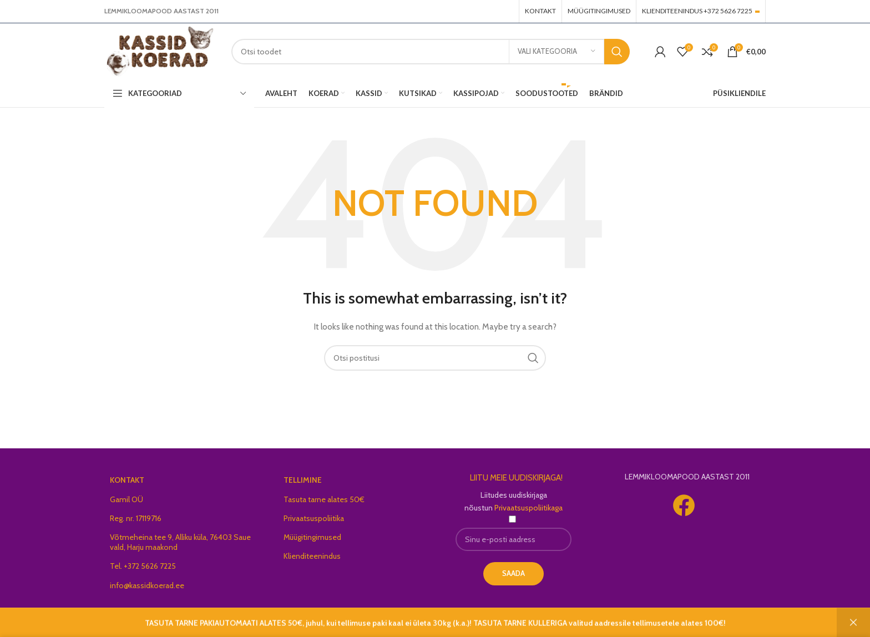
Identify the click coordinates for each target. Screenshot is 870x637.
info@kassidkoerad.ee (147, 587)
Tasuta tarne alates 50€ (324, 501)
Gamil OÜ (126, 501)
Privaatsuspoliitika (314, 520)
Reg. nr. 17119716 (135, 520)
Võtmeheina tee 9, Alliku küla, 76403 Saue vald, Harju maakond (180, 544)
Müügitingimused (312, 539)
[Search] (432, 52)
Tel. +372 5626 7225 (143, 568)
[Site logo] (161, 52)
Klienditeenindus (312, 558)
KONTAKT (127, 482)
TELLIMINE (303, 482)
